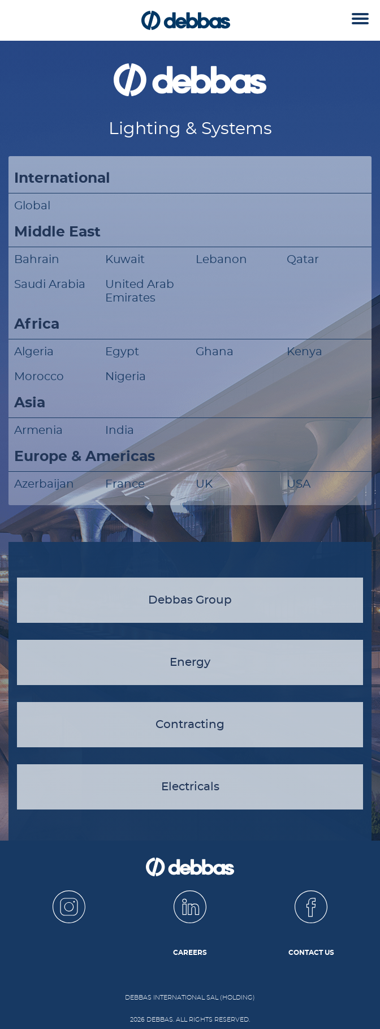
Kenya (304, 352)
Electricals (190, 787)
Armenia (38, 430)
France (125, 484)
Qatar (303, 259)
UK (204, 484)
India (119, 430)
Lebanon (221, 259)
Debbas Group (190, 600)
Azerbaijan (44, 484)
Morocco (39, 376)
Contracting (190, 724)
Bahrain (36, 259)
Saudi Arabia (49, 284)
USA (298, 484)
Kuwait (125, 259)
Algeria (34, 352)
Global (32, 206)
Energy (190, 662)
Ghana (215, 352)
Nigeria (125, 376)
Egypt (122, 352)
